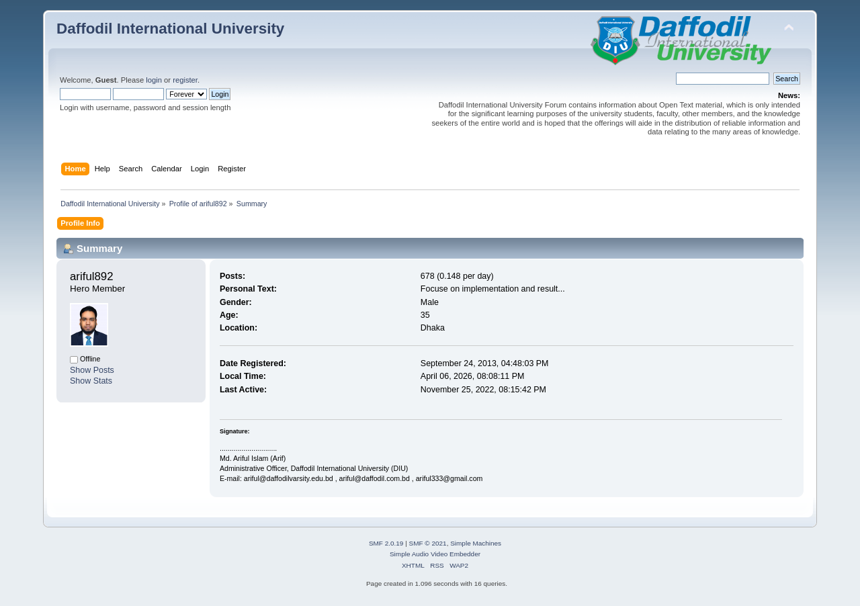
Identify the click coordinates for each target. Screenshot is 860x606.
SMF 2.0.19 (386, 543)
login (154, 80)
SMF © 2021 (428, 543)
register (185, 80)
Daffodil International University (170, 28)
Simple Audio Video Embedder (435, 554)
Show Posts (92, 370)
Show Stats (91, 381)
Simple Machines (475, 543)
